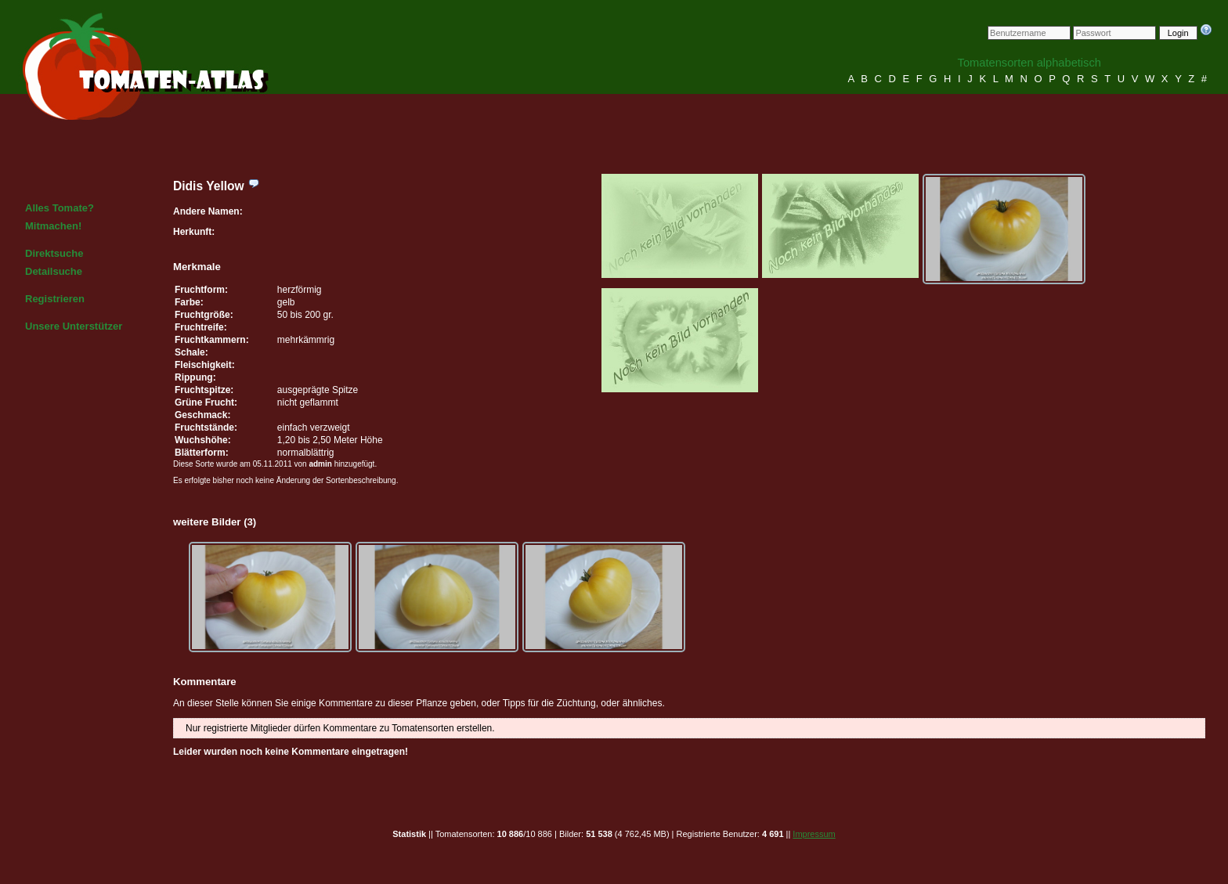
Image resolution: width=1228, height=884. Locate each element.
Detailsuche (53, 271)
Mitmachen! (53, 226)
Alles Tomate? (59, 208)
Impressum (814, 834)
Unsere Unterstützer (73, 326)
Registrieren (55, 299)
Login (1178, 33)
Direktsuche (54, 253)
